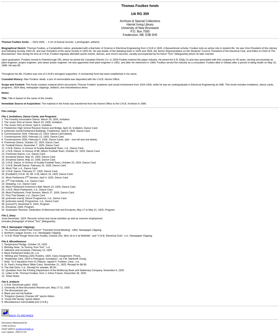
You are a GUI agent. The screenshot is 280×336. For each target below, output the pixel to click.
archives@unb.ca (24, 328)
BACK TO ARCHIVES (17, 315)
